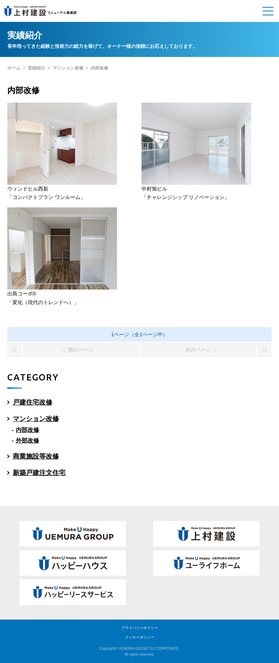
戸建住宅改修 (32, 402)
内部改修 (27, 430)
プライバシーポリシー (139, 628)
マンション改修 (68, 67)
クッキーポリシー (139, 637)
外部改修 (27, 440)
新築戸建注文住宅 (39, 472)
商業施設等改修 (36, 456)
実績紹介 (36, 67)
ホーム (13, 67)
